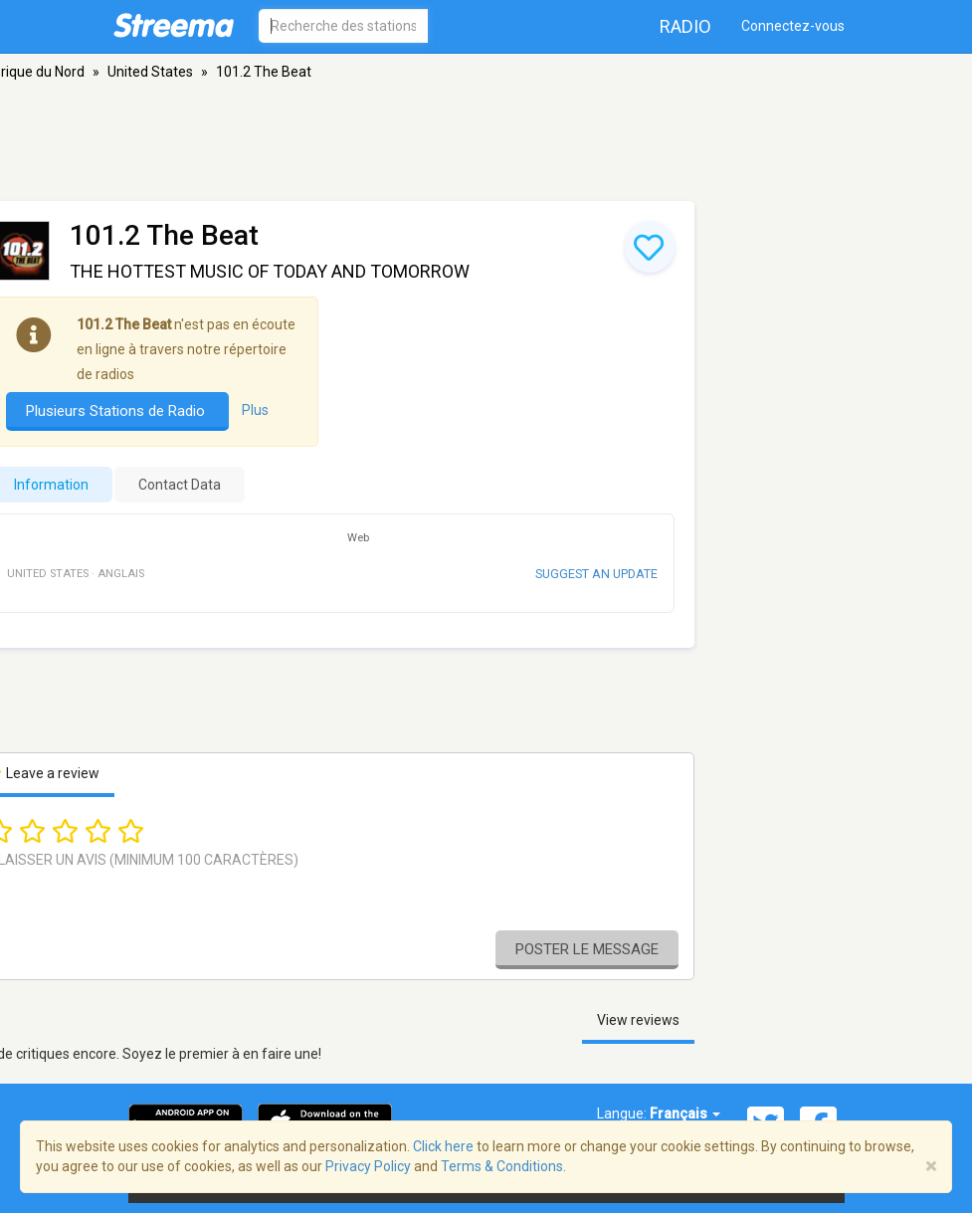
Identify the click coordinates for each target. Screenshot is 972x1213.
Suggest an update (596, 573)
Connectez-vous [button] (793, 26)
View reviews (638, 1020)
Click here (443, 1146)
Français (685, 1113)
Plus (255, 410)
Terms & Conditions (502, 1166)
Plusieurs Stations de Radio (117, 411)
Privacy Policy (368, 1166)
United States (150, 72)
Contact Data (179, 485)
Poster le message (587, 949)
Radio (685, 26)
